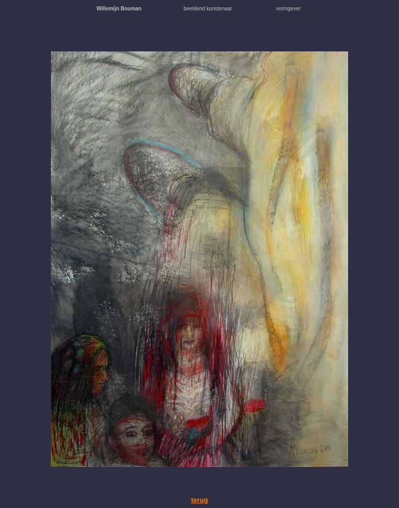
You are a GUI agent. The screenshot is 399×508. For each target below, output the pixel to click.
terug (199, 500)
